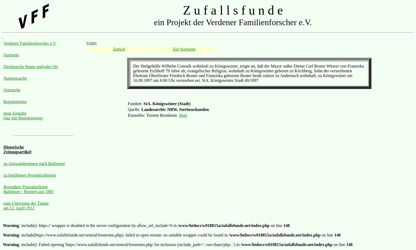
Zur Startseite (184, 49)
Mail (183, 115)
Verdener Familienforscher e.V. (30, 43)
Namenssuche (15, 78)
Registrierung (15, 101)
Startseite (11, 55)
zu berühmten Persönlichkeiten (29, 175)
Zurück (119, 49)
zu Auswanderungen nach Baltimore (34, 163)
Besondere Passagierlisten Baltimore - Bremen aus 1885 (28, 189)
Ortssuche (11, 90)
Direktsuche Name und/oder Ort (30, 66)
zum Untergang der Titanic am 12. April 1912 (26, 205)
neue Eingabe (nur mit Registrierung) (23, 115)
